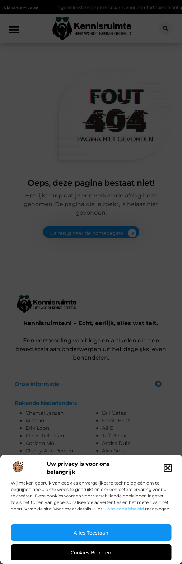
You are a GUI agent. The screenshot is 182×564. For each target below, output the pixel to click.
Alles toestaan (91, 533)
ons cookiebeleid (125, 508)
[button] (167, 468)
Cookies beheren (91, 552)
